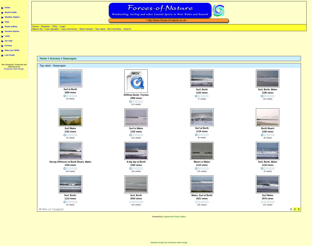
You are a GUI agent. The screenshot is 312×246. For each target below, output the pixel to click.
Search (127, 29)
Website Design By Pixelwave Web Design (169, 242)
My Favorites (114, 29)
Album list (37, 29)
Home (7, 7)
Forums (8, 45)
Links (7, 36)
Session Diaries (12, 31)
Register (45, 26)
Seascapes (69, 58)
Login (62, 26)
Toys (7, 22)
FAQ (54, 26)
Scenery (55, 58)
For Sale (9, 41)
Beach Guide (11, 12)
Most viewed (86, 29)
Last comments (69, 29)
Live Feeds (10, 55)
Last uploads (51, 29)
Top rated (100, 29)
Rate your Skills (12, 50)
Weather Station (12, 17)
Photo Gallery (11, 26)
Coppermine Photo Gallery (174, 217)
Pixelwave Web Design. (14, 69)
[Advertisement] (169, 44)
